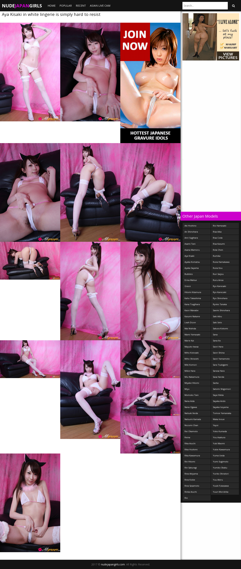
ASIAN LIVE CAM (100, 5)
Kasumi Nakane (192, 316)
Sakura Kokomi (220, 328)
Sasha (216, 382)
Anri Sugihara (191, 237)
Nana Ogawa (191, 407)
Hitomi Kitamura (193, 292)
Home (52, 5)
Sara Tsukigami (220, 364)
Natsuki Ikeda (191, 413)
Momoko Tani (192, 395)
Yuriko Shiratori (221, 473)
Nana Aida (190, 401)
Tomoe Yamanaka (222, 413)
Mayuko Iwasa (192, 346)
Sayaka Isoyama (221, 407)
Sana (215, 334)
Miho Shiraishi (192, 358)
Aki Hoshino (190, 225)
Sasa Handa (218, 376)
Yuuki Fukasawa (221, 485)
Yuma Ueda (219, 455)
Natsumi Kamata (193, 419)
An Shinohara (191, 231)
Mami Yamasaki (192, 334)
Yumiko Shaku (220, 467)
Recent (81, 5)
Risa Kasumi (219, 243)
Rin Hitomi (190, 461)
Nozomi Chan (191, 425)
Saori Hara (218, 346)
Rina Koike (190, 479)
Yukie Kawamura (221, 449)
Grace (188, 286)
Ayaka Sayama (192, 268)
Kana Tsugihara (192, 304)
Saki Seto (217, 322)
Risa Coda (217, 237)
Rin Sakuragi (191, 467)
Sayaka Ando (219, 401)
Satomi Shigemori (222, 389)
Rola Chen (218, 249)
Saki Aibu (217, 316)
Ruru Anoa (218, 280)
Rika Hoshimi (191, 449)
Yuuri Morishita (220, 491)
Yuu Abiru (218, 479)
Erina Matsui (191, 280)
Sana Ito (217, 340)
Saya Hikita (218, 395)
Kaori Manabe (192, 310)
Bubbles (189, 274)
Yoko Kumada (220, 431)
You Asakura (219, 437)
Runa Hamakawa (221, 261)
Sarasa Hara (219, 370)
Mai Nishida (190, 328)
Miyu (187, 389)
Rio (186, 497)
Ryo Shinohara (220, 298)
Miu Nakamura (192, 376)
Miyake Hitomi (192, 382)
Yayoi (215, 425)
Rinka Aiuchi (191, 491)
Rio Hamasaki (219, 225)
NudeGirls (22, 5)
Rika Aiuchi (190, 443)
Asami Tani (190, 243)
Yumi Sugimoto (220, 461)
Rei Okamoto (191, 431)
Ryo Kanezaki (219, 292)
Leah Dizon (190, 322)
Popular (65, 5)
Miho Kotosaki (192, 352)
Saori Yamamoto (221, 358)
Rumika (216, 255)
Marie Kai (189, 340)
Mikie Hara (190, 370)
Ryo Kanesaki (219, 286)
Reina (187, 437)
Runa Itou (217, 268)
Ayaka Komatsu (192, 261)
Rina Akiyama (191, 473)
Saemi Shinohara (221, 310)
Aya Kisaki (189, 255)
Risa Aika (217, 231)
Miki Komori (191, 364)
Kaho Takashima (193, 298)
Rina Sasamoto (192, 485)
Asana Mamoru (192, 249)
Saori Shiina (219, 352)
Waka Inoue (219, 419)
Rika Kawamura (192, 455)
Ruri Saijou (218, 274)
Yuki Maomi (219, 443)
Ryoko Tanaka (220, 304)
